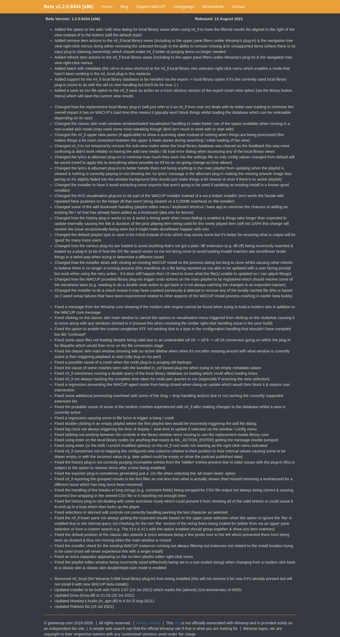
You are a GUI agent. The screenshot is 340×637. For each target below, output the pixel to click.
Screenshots (213, 7)
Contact (238, 7)
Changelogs (183, 7)
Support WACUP (150, 7)
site (177, 623)
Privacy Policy (148, 623)
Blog (124, 7)
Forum (106, 7)
